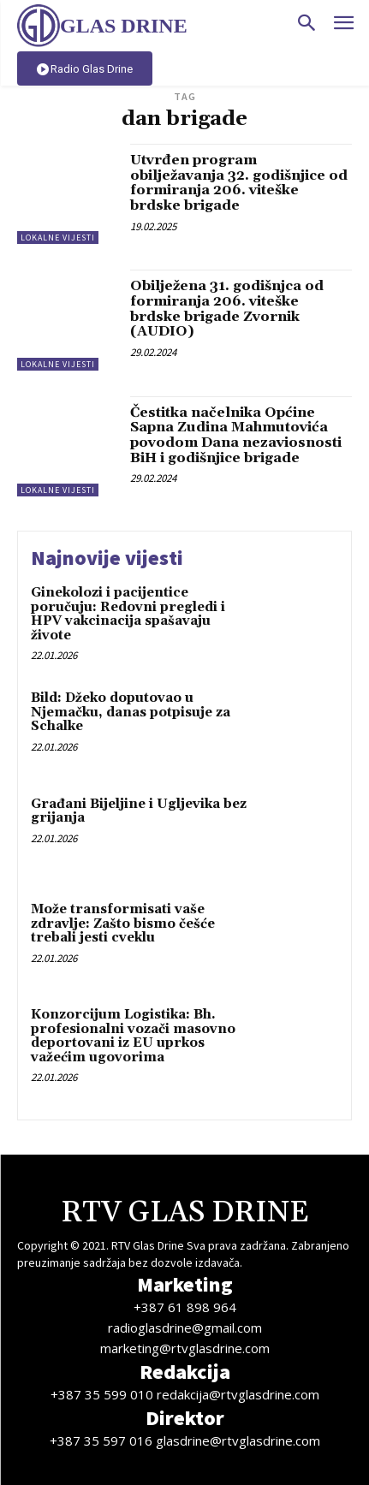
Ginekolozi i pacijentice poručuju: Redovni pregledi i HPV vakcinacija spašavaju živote (128, 614)
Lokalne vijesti (58, 237)
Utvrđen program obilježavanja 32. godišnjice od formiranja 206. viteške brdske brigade (239, 182)
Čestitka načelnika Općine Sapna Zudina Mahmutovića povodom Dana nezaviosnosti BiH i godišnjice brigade (236, 435)
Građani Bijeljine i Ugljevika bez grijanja (139, 811)
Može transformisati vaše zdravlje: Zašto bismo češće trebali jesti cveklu (123, 923)
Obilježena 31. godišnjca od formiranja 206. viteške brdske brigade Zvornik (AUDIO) (227, 308)
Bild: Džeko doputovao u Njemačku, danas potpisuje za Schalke (130, 712)
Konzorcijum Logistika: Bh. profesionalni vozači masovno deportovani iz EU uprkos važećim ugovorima (133, 1036)
